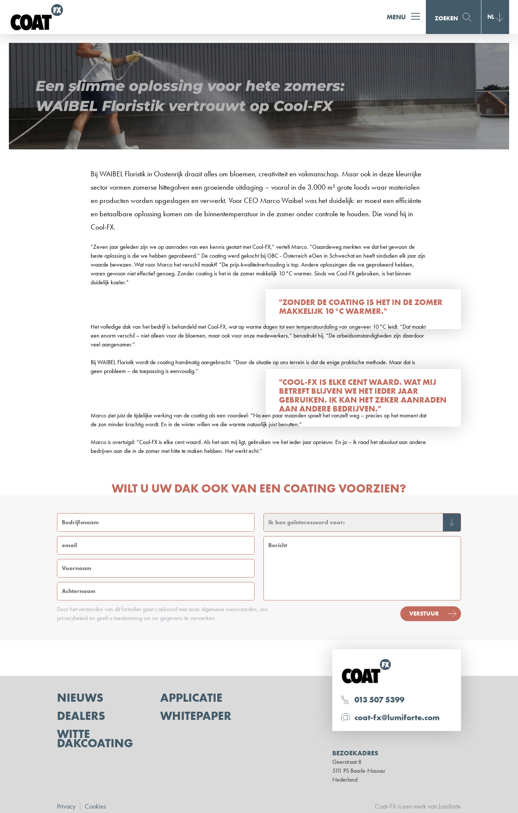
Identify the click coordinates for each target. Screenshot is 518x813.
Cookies (95, 806)
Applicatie (191, 697)
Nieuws (80, 697)
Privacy (66, 806)
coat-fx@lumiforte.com (397, 717)
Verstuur (424, 613)
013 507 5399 (379, 699)
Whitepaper (195, 716)
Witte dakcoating (95, 738)
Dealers (81, 716)
